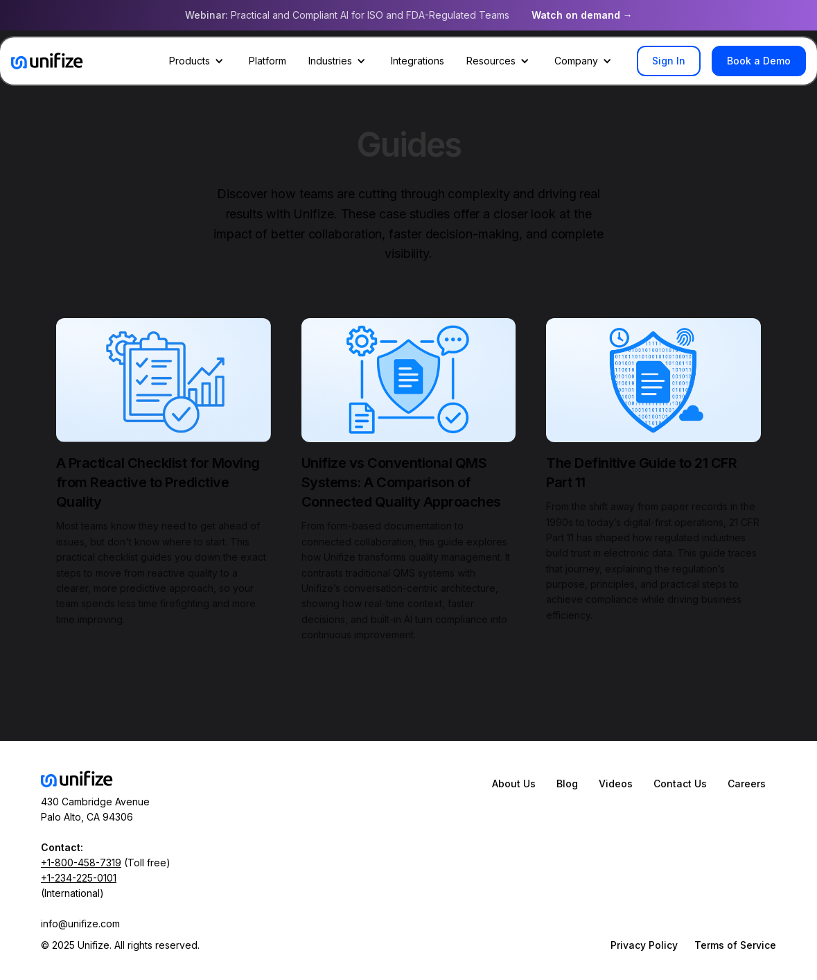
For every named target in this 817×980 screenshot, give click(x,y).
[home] (47, 61)
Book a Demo (759, 61)
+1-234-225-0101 (78, 878)
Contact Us (680, 783)
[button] (198, 61)
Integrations (417, 61)
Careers (747, 783)
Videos (616, 783)
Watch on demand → (582, 15)
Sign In (668, 61)
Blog (567, 783)
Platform (267, 61)
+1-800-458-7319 (81, 862)
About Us (514, 783)
